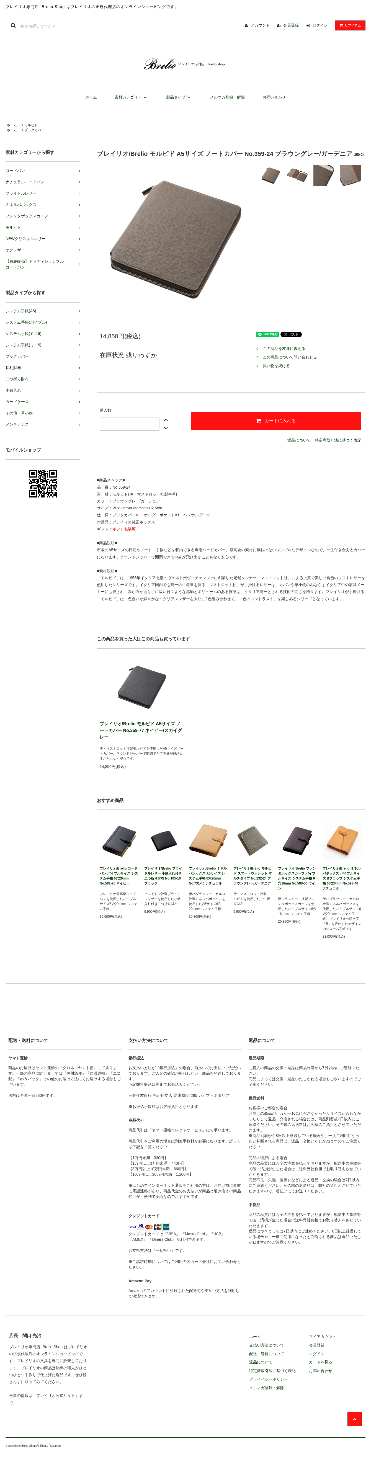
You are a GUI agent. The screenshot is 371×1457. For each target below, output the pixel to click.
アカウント (260, 25)
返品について (299, 440)
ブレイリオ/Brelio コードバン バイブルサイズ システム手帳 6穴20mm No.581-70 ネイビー (119, 876)
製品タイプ (179, 97)
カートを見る (320, 1362)
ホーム (91, 97)
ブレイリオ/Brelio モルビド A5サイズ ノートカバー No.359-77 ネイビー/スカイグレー (141, 730)
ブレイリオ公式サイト (55, 1395)
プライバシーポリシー (268, 1379)
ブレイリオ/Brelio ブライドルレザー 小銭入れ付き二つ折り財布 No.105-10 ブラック (163, 876)
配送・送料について (266, 1354)
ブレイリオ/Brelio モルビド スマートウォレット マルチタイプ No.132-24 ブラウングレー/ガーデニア (252, 876)
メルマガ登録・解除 (227, 97)
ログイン (320, 25)
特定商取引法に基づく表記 (338, 440)
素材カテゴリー (131, 97)
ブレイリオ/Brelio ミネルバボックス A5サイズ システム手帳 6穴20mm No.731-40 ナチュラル (208, 876)
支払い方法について (266, 1345)
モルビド (31, 125)
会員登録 (291, 25)
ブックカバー (34, 130)
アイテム (349, 25)
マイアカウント (322, 1336)
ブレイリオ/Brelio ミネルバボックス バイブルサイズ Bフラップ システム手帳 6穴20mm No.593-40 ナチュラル (341, 878)
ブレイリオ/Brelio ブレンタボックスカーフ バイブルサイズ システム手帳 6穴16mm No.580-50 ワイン (297, 878)
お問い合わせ (274, 97)
